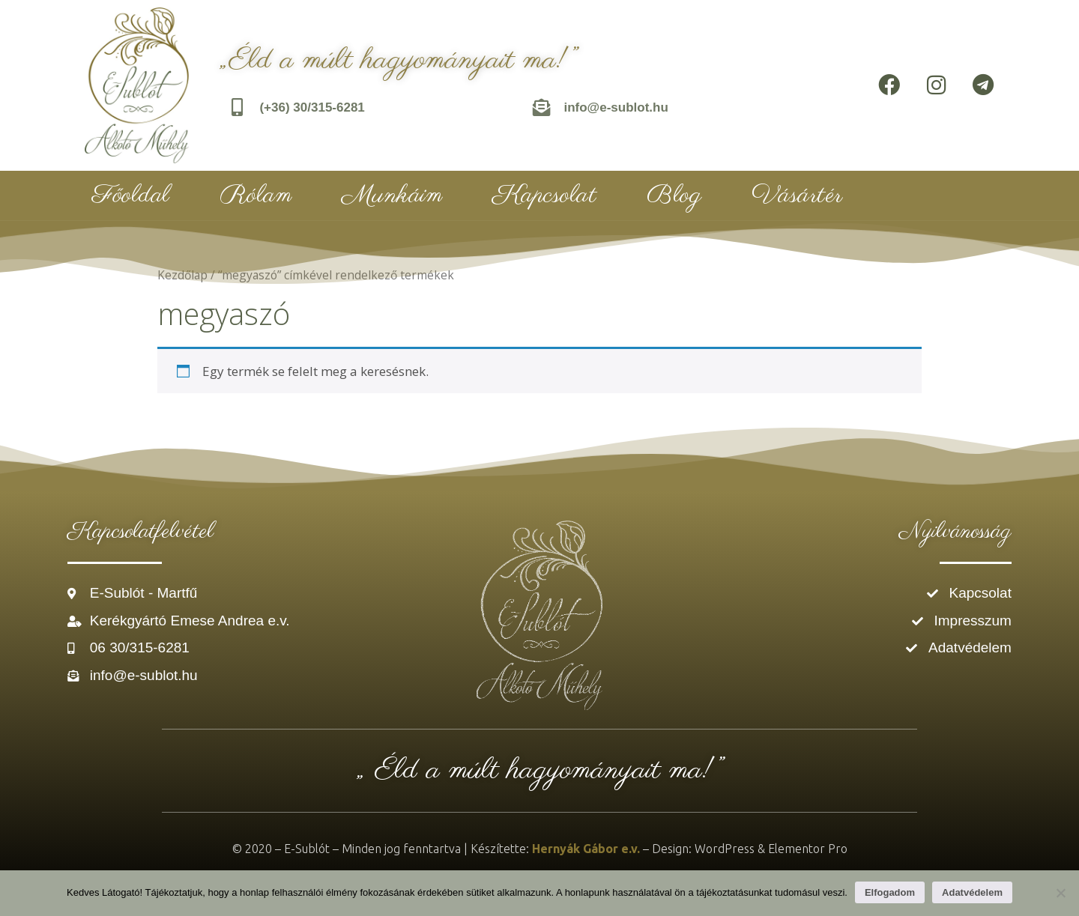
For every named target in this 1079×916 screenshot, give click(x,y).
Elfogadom (890, 892)
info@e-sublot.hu (616, 107)
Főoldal (131, 195)
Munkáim (392, 195)
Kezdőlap (182, 275)
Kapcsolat (544, 195)
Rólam (256, 195)
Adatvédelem (972, 892)
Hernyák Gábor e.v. (586, 848)
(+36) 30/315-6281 (312, 107)
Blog (674, 195)
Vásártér (797, 195)
